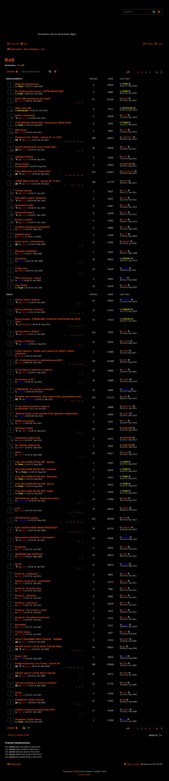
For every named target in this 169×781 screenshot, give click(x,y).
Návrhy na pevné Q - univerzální (33, 581)
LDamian (126, 258)
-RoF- (23, 431)
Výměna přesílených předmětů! (32, 227)
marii (124, 518)
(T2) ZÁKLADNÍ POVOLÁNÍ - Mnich (34, 483)
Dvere (18, 564)
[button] (127, 72)
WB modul (21, 130)
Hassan (125, 508)
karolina (125, 413)
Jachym (125, 709)
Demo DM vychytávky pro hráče (32, 98)
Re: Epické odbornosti (27, 445)
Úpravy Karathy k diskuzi (29, 309)
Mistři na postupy (24, 421)
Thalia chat (21, 268)
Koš (9, 60)
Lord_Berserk (128, 171)
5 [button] (149, 72)
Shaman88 (23, 166)
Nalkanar (126, 299)
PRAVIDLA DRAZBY (26, 251)
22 (70, 175)
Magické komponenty (27, 84)
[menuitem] (23, 44)
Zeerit (124, 360)
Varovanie (20, 258)
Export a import (23, 219)
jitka (124, 700)
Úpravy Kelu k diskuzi (27, 331)
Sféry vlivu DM (23, 108)
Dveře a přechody (25, 115)
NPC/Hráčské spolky (26, 518)
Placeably (20, 624)
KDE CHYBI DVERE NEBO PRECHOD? (36, 527)
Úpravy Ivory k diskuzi (27, 299)
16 (82, 522)
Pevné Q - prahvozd (26, 602)
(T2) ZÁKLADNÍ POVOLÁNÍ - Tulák (34, 491)
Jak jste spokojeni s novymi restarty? (36, 682)
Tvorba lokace (23, 632)
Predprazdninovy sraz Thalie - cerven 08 (37, 663)
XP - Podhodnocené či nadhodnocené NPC (39, 360)
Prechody (20, 547)
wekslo (21, 271)
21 (66, 175)
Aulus (24, 344)
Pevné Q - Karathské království (32, 617)
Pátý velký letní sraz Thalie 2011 (33, 171)
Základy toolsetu (24, 156)
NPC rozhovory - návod (28, 278)
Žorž (20, 280)
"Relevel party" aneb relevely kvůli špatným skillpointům (46, 413)
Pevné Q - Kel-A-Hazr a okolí (31, 610)
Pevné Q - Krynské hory (28, 588)
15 (78, 522)
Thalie (20, 86)
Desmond (29, 399)
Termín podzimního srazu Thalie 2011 (36, 147)
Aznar (125, 663)
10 (66, 141)
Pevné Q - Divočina (25, 595)
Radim (125, 181)
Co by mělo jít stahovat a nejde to (33, 369)
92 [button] (157, 72)
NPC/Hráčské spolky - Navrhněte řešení (37, 498)
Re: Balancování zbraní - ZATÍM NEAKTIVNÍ (39, 91)
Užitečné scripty (24, 428)
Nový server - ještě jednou (29, 241)
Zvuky (18, 692)
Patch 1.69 (21, 656)
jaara (20, 659)
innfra (20, 440)
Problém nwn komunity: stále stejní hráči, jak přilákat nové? (48, 396)
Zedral (125, 98)
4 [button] (145, 72)
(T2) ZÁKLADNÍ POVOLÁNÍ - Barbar (34, 462)
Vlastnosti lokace (24, 212)
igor (124, 646)
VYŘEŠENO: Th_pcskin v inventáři (34, 389)
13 (78, 141)
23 (74, 175)
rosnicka (126, 341)
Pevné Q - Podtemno (26, 573)
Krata (124, 682)
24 (78, 175)
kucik (20, 237)
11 (70, 141)
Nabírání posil (23, 234)
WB (18, 65)
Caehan (125, 379)
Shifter (125, 673)
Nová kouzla (22, 164)
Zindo (124, 554)
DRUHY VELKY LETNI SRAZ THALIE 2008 (38, 646)
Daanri (21, 261)
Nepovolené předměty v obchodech (35, 537)
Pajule (125, 498)
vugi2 (124, 396)
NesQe (125, 351)
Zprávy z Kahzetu (24, 341)
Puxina (125, 452)
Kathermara (127, 406)
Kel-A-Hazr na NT (24, 379)
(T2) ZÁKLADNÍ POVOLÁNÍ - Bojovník (36, 476)
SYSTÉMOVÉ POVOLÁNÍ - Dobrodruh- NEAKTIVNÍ (43, 122)
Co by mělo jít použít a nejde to (32, 406)
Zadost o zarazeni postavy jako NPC (35, 709)
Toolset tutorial (23, 190)
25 (82, 175)
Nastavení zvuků (24, 205)
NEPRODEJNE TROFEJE (29, 554)
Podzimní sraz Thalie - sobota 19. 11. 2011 (38, 137)
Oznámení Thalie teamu (28, 719)
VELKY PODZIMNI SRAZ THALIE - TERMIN (38, 639)
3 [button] (141, 72)
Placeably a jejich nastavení (30, 198)
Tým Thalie (21, 285)
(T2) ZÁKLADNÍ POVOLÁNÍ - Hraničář (35, 469)
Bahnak (126, 537)
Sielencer (126, 527)
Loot (17, 508)
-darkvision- (127, 137)
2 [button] (137, 72)
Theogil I (126, 241)
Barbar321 (26, 324)
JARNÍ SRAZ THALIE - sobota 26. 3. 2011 (37, 181)
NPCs (18, 452)
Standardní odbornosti (27, 438)
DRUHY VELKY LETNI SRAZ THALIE (35, 673)
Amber (21, 392)
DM (22, 65)
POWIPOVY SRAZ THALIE (29, 700)
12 (74, 141)
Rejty (20, 101)
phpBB (75, 771)
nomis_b (126, 389)
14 (82, 141)
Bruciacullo (23, 110)
